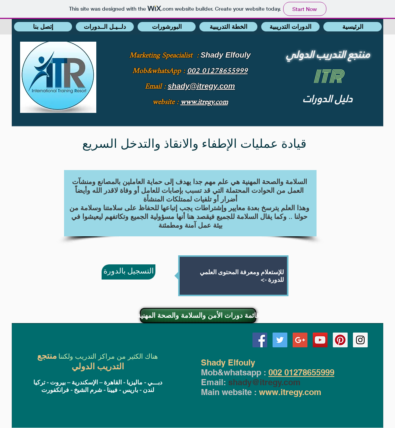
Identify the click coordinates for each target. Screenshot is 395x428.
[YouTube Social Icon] (320, 340)
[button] (43, 26)
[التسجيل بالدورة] (128, 272)
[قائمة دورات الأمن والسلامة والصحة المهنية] (198, 315)
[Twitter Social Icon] (280, 340)
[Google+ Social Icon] (300, 340)
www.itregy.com (290, 392)
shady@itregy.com (264, 382)
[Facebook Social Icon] (259, 340)
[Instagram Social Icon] (360, 340)
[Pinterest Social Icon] (340, 340)
